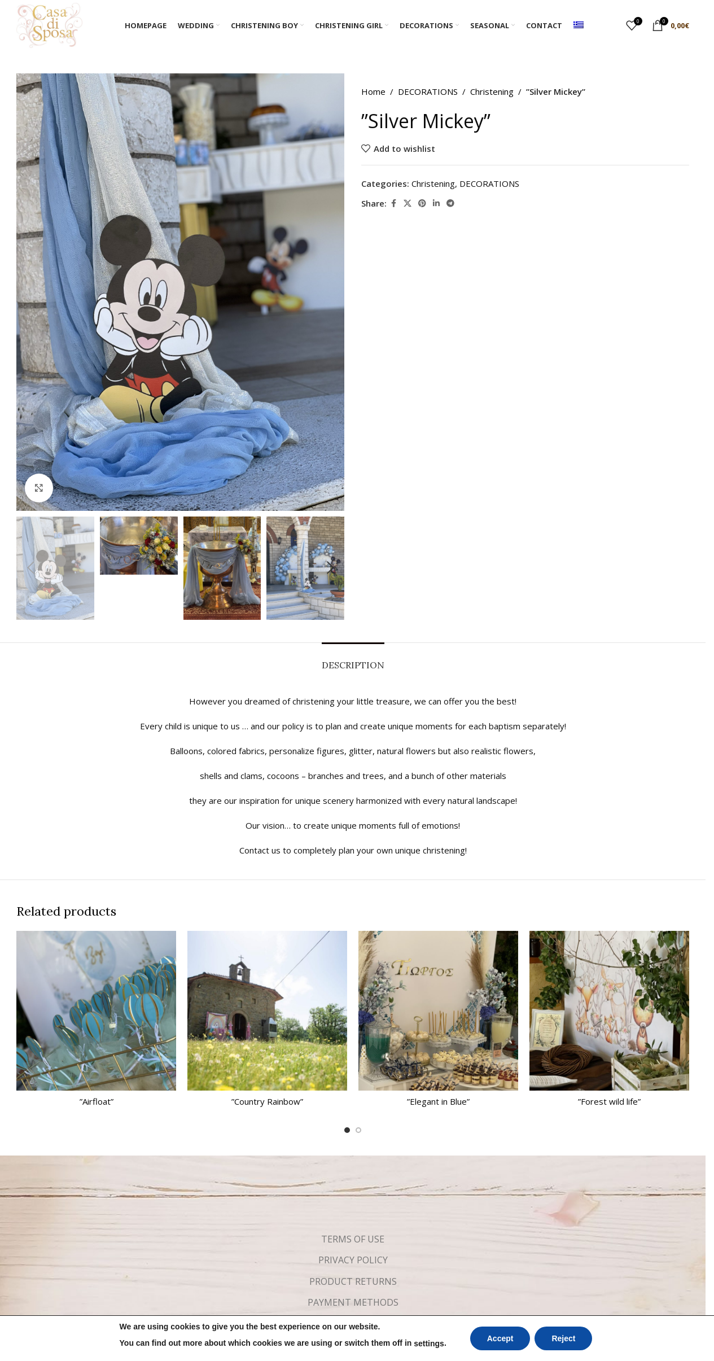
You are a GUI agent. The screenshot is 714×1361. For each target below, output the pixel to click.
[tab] (353, 659)
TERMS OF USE (352, 1239)
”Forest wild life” (609, 1101)
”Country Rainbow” (267, 1101)
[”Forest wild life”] (609, 1011)
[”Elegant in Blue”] (438, 1011)
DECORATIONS (428, 91)
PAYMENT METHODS (353, 1302)
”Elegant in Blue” (438, 1101)
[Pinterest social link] (422, 203)
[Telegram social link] (450, 203)
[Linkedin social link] (436, 203)
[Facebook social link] (393, 203)
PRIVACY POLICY (353, 1260)
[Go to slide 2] (358, 1130)
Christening (492, 91)
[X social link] (407, 203)
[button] (30, 568)
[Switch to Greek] (578, 25)
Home (373, 91)
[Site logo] (49, 24)
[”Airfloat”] (96, 1011)
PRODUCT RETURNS (353, 1281)
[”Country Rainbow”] (267, 1011)
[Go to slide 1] (347, 1130)
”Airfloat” (96, 1101)
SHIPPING (353, 1323)
